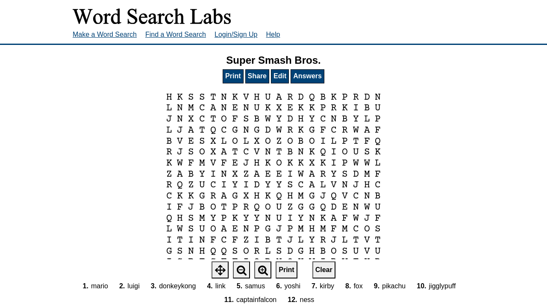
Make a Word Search (105, 34)
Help (273, 34)
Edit (280, 76)
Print (233, 76)
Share (257, 76)
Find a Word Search (175, 34)
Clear (323, 269)
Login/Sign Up (236, 34)
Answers (307, 76)
